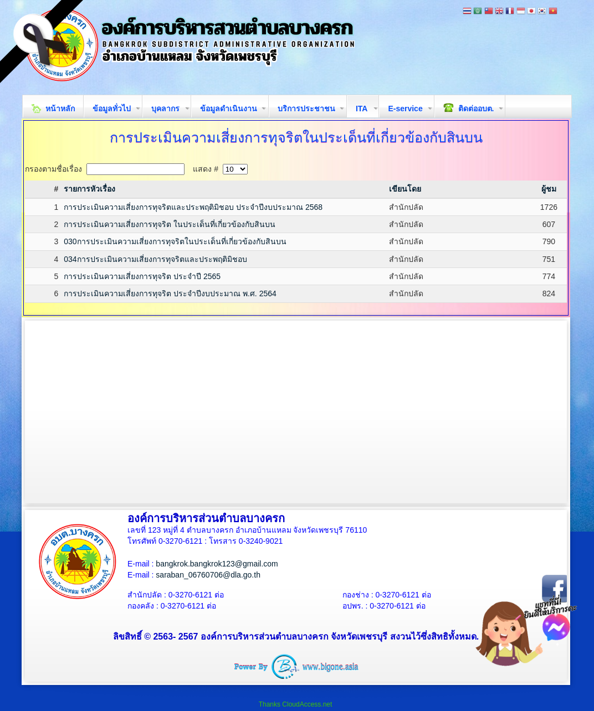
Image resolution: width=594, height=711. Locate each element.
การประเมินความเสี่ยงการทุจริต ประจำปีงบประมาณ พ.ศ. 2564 (170, 293)
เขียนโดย (405, 188)
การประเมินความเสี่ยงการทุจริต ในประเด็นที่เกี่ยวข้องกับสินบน (169, 224)
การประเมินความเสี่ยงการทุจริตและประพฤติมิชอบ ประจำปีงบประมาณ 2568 (193, 207)
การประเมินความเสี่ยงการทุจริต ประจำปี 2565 (142, 276)
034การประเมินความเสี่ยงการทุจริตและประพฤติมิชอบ (155, 259)
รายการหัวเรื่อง (89, 188)
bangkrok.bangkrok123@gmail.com (217, 563)
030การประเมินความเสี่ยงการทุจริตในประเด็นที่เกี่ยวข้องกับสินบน (175, 241)
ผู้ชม (548, 188)
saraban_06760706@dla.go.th (208, 574)
